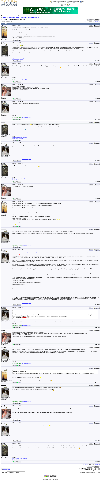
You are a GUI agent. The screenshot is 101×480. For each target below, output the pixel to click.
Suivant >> (97, 21)
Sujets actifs (53, 1)
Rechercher (76, 1)
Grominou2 (3, 63)
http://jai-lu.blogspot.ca (26, 79)
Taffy (2, 25)
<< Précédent (85, 21)
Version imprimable (6, 469)
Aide (82, 1)
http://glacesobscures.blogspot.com (19, 58)
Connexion (70, 4)
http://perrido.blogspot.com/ (17, 59)
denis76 (3, 84)
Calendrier (70, 1)
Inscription (64, 4)
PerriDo (3, 42)
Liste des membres (61, 1)
